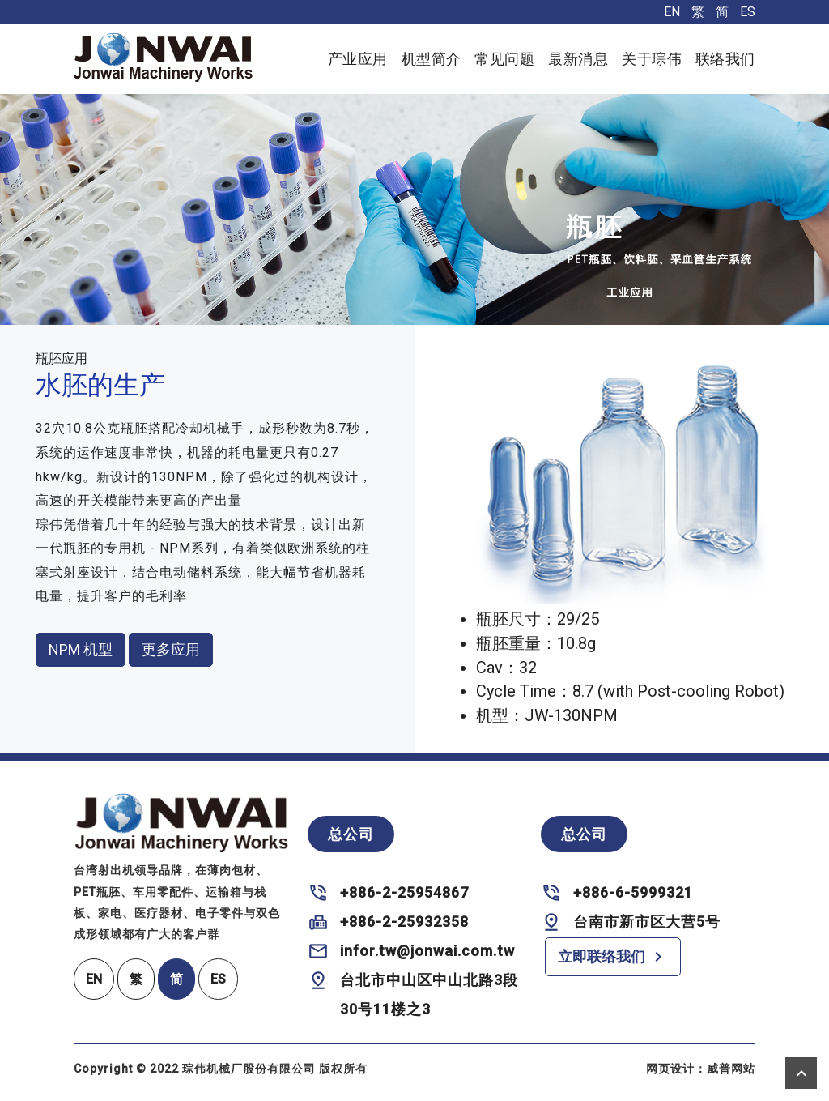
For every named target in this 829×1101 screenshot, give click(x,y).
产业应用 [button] (358, 58)
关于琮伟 (652, 58)
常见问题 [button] (504, 58)
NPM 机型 (81, 649)
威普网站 (731, 1068)
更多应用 (171, 649)
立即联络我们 (613, 957)
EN (672, 11)
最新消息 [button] (578, 58)
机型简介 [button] (431, 58)
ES (747, 11)
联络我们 (725, 58)
